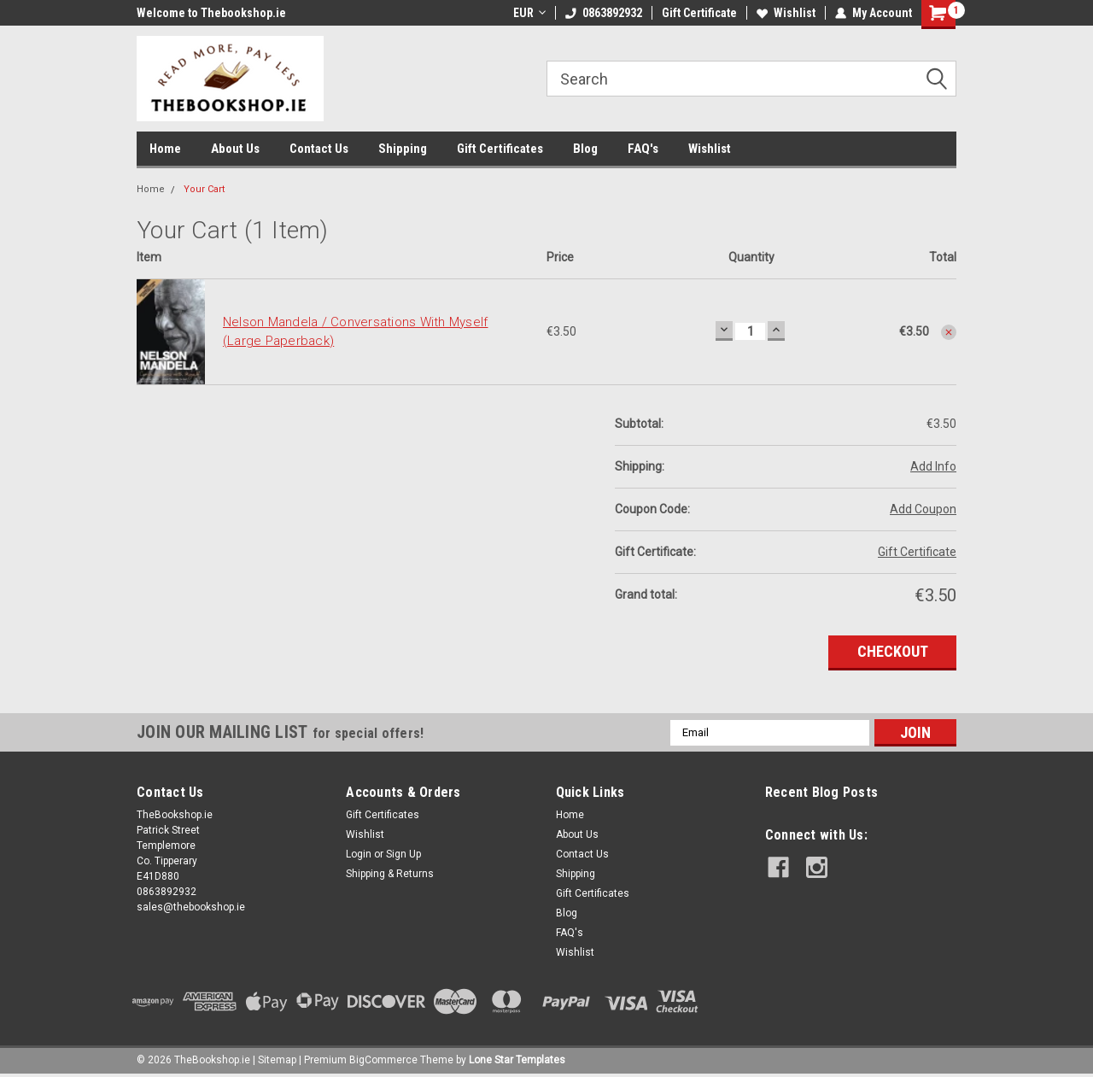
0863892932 (603, 13)
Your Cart (204, 189)
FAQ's (643, 148)
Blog (585, 148)
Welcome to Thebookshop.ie (211, 13)
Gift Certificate (699, 13)
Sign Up (403, 854)
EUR (529, 13)
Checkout (892, 651)
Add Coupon (923, 509)
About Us (235, 148)
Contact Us (318, 148)
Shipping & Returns (390, 874)
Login (358, 854)
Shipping (402, 148)
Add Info (933, 466)
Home (165, 148)
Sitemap (277, 1060)
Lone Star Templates (517, 1060)
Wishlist (786, 13)
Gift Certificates (500, 148)
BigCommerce (383, 1060)
